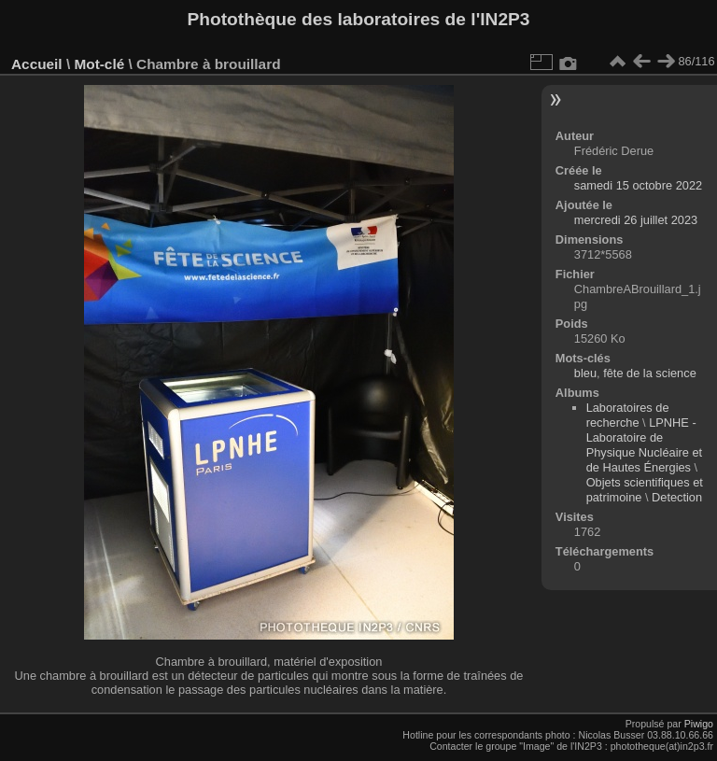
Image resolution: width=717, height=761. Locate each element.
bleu (585, 373)
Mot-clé (99, 64)
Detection (677, 497)
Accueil (37, 64)
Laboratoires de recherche (627, 415)
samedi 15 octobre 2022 (638, 185)
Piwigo (698, 723)
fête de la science (649, 373)
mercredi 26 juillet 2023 (635, 220)
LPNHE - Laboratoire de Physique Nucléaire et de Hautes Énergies (644, 445)
